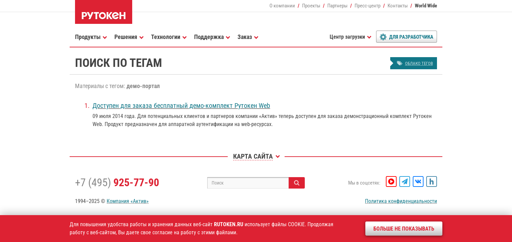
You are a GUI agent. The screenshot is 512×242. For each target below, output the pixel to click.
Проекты (311, 6)
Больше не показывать (403, 229)
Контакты (398, 6)
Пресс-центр (367, 6)
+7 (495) (117, 182)
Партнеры (337, 6)
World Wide (426, 6)
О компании (282, 6)
